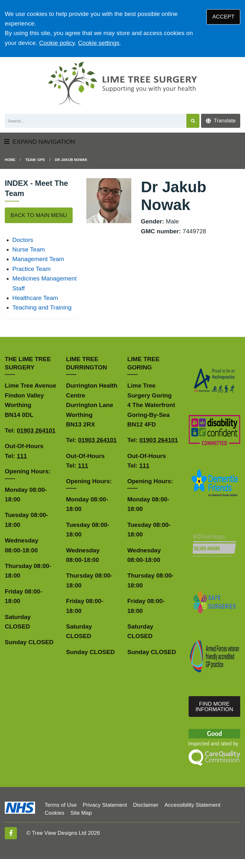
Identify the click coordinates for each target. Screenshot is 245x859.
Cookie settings (98, 43)
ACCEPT (223, 17)
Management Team (38, 259)
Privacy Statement (105, 805)
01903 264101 (36, 430)
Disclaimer (145, 805)
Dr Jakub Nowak (71, 160)
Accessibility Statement (192, 805)
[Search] (95, 121)
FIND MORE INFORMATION (214, 706)
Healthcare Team (35, 298)
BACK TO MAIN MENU (39, 215)
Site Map (81, 813)
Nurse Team (28, 249)
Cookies (54, 813)
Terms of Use (61, 805)
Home (10, 160)
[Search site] (192, 121)
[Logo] (122, 83)
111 (22, 456)
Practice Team (31, 269)
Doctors (22, 240)
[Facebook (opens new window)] (11, 833)
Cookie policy (57, 43)
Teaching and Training (42, 307)
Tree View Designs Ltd (59, 833)
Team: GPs (35, 160)
